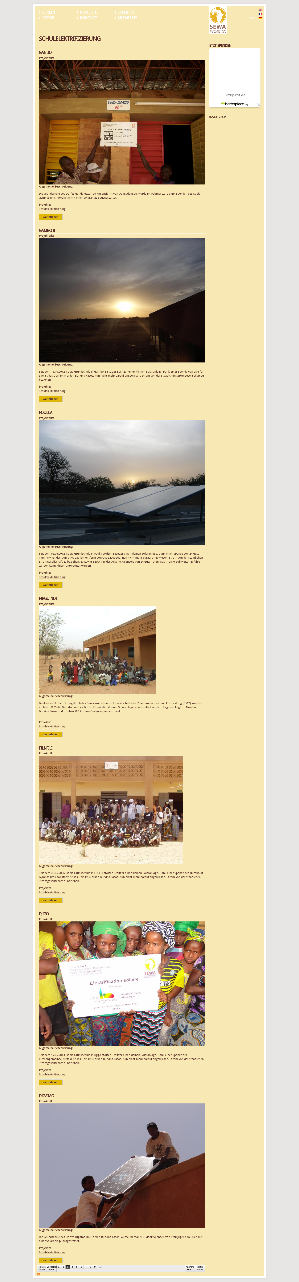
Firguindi (48, 598)
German (251, 18)
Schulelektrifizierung (62, 26)
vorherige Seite (51, 1268)
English (250, 10)
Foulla (45, 412)
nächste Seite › (190, 1268)
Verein (48, 12)
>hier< (60, 565)
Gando (45, 52)
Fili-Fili (45, 748)
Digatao (46, 1096)
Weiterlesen (53, 216)
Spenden (126, 12)
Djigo (44, 914)
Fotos (48, 18)
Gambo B (47, 230)
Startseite (44, 26)
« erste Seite (42, 1268)
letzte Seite (200, 1268)
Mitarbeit (127, 18)
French (250, 14)
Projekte (88, 12)
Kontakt (88, 18)
